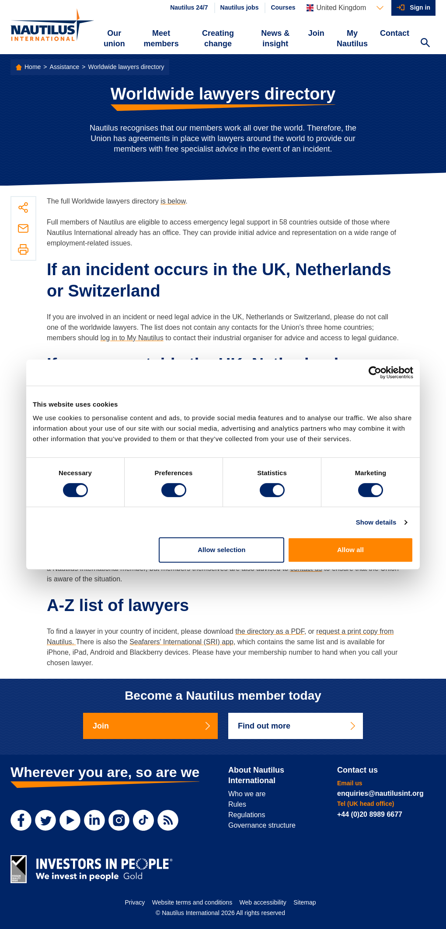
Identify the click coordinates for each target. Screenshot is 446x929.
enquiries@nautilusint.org (380, 793)
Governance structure (262, 825)
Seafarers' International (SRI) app (181, 642)
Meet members (161, 38)
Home (32, 66)
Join (316, 33)
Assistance (65, 66)
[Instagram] (118, 820)
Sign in (420, 7)
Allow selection (221, 549)
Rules (237, 804)
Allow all (350, 549)
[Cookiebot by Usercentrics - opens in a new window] (375, 372)
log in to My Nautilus (132, 338)
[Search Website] (425, 44)
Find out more (297, 726)
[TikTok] (143, 820)
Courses (283, 7)
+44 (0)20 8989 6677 (369, 814)
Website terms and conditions (192, 902)
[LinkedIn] (94, 820)
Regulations (246, 814)
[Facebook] (20, 820)
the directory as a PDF (269, 631)
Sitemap (304, 902)
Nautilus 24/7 (189, 7)
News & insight (275, 38)
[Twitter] (45, 820)
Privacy (135, 902)
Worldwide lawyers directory (126, 66)
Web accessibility (263, 902)
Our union (114, 38)
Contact (394, 33)
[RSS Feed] (167, 820)
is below (172, 201)
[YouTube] (69, 820)
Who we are (246, 794)
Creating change (218, 38)
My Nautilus (352, 38)
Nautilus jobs (239, 7)
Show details (376, 522)
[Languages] (345, 8)
